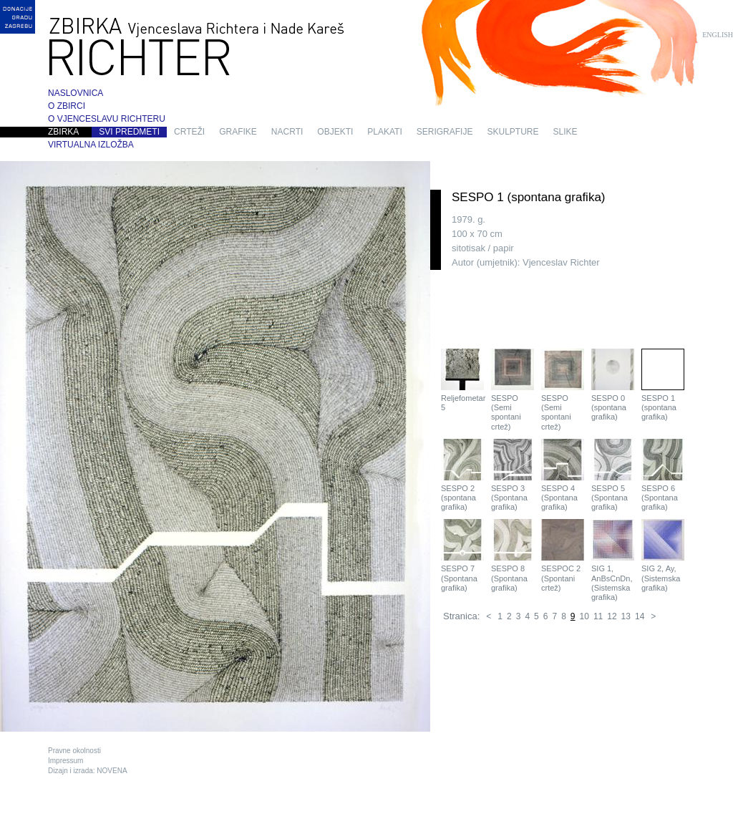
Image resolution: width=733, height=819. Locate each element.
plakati (384, 132)
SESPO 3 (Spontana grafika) (512, 475)
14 (639, 616)
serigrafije (445, 132)
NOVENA (112, 771)
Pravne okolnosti (74, 751)
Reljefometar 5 (462, 380)
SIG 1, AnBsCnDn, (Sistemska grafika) (612, 560)
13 (626, 616)
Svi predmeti (129, 132)
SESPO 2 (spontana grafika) (462, 475)
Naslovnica (75, 93)
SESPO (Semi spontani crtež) (512, 390)
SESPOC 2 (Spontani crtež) (562, 555)
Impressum (65, 761)
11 (598, 616)
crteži (189, 132)
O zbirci (66, 106)
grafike (238, 132)
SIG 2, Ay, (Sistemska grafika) (662, 555)
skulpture (512, 132)
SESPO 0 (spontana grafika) (612, 385)
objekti (335, 132)
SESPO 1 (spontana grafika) (662, 385)
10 (584, 616)
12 (611, 616)
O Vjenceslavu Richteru (106, 119)
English (717, 35)
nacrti (287, 132)
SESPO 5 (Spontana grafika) (612, 475)
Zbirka (63, 132)
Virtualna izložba (91, 145)
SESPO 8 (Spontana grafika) (512, 555)
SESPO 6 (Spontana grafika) (662, 475)
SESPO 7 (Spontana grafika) (462, 555)
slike (565, 132)
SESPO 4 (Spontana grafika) (562, 475)
